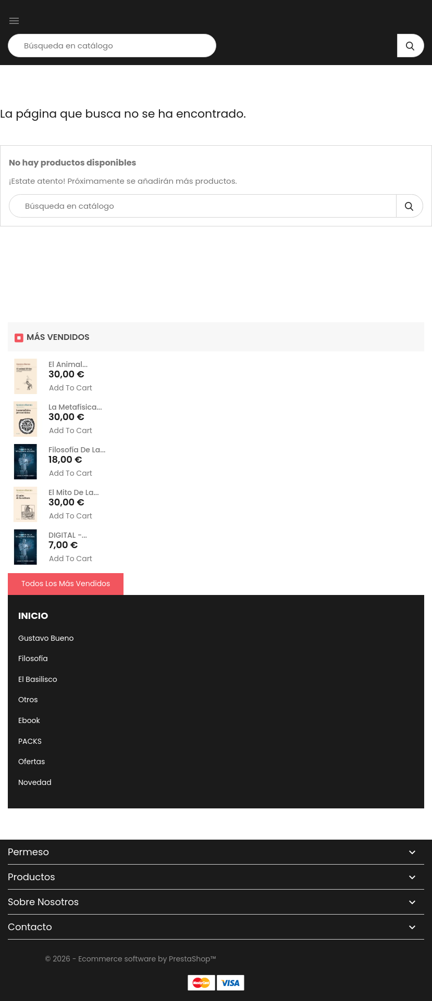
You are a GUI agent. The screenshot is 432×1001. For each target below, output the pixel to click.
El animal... (68, 364)
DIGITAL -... (67, 535)
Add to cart (70, 388)
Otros (28, 699)
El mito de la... (73, 492)
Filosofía (33, 658)
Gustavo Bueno (45, 638)
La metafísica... (75, 407)
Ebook (29, 720)
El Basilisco (37, 679)
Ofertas (31, 761)
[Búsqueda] (112, 45)
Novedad (35, 782)
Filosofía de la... (76, 450)
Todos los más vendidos (65, 583)
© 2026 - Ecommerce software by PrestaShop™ (130, 959)
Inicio (33, 615)
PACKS (30, 741)
